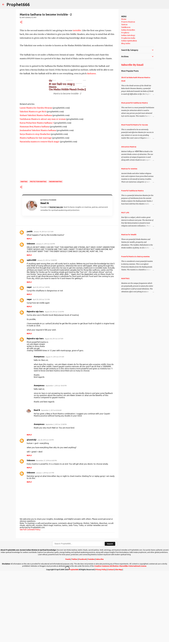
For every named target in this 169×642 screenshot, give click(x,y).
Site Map (118, 639)
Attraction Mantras (128, 147)
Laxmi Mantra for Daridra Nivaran (36, 177)
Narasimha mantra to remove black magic (40, 211)
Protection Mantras (38, 251)
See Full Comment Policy (30, 599)
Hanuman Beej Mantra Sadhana (34, 196)
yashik (30, 301)
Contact (111, 639)
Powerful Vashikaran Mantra (132, 191)
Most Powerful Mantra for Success (134, 125)
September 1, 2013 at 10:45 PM (55, 455)
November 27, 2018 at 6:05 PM (46, 530)
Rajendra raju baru (35, 381)
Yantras (124, 24)
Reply (29, 308)
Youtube (91, 628)
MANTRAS (24, 251)
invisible (77, 65)
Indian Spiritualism (129, 41)
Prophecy (125, 33)
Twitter (74, 628)
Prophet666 (18, 4)
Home (123, 19)
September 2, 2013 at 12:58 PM (55, 493)
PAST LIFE (125, 213)
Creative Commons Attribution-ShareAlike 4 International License (120, 635)
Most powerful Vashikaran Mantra (134, 103)
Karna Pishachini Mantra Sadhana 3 (37, 192)
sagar (29, 356)
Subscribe (100, 628)
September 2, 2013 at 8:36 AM (51, 479)
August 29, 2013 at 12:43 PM (54, 381)
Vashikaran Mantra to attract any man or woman (43, 188)
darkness (91, 143)
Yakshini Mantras (55, 251)
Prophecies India (128, 38)
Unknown (31, 313)
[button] (21, 22)
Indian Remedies (128, 30)
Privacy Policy (100, 639)
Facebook (82, 628)
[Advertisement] (67, 45)
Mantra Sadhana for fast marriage (36, 207)
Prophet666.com (56, 276)
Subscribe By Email (132, 64)
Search (110, 613)
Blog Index (125, 43)
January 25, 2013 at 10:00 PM (47, 329)
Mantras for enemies (129, 169)
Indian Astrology (128, 35)
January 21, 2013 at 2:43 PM (45, 313)
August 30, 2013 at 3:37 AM (54, 408)
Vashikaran (125, 27)
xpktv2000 (31, 329)
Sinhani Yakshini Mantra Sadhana (36, 184)
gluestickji (31, 509)
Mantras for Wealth (128, 235)
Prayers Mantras (128, 22)
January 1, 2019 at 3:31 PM (45, 542)
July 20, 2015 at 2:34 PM (45, 509)
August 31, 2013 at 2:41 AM (54, 426)
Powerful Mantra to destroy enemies (135, 256)
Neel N (37, 479)
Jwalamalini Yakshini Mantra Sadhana (38, 199)
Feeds (67, 628)
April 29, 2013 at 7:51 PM (41, 368)
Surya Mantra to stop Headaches (35, 203)
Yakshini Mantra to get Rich (33, 181)
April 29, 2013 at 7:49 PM (41, 356)
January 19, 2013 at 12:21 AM (43, 301)
